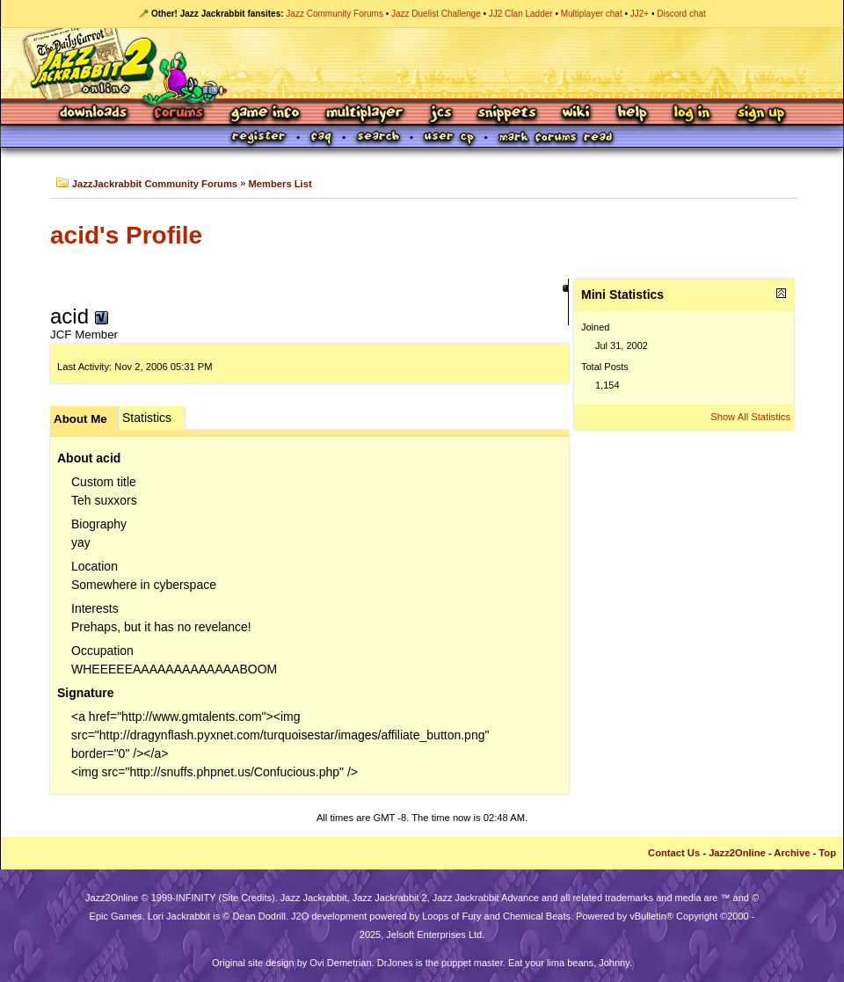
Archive (792, 852)
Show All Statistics (750, 416)
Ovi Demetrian (340, 962)
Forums (179, 114)
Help (632, 114)
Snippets (507, 114)
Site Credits (247, 897)
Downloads (94, 114)
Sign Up (760, 114)
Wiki (577, 114)
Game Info (265, 114)
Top (827, 852)
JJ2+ (639, 13)
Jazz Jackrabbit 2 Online (421, 63)
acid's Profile (126, 235)
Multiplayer (364, 114)
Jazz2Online (737, 852)
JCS (441, 114)
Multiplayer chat (591, 13)
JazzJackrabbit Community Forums (154, 183)
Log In (692, 114)
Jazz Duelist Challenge (436, 13)
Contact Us (674, 852)
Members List (280, 183)
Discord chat (681, 13)
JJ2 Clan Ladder (521, 13)
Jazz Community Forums (334, 13)
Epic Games (116, 916)
